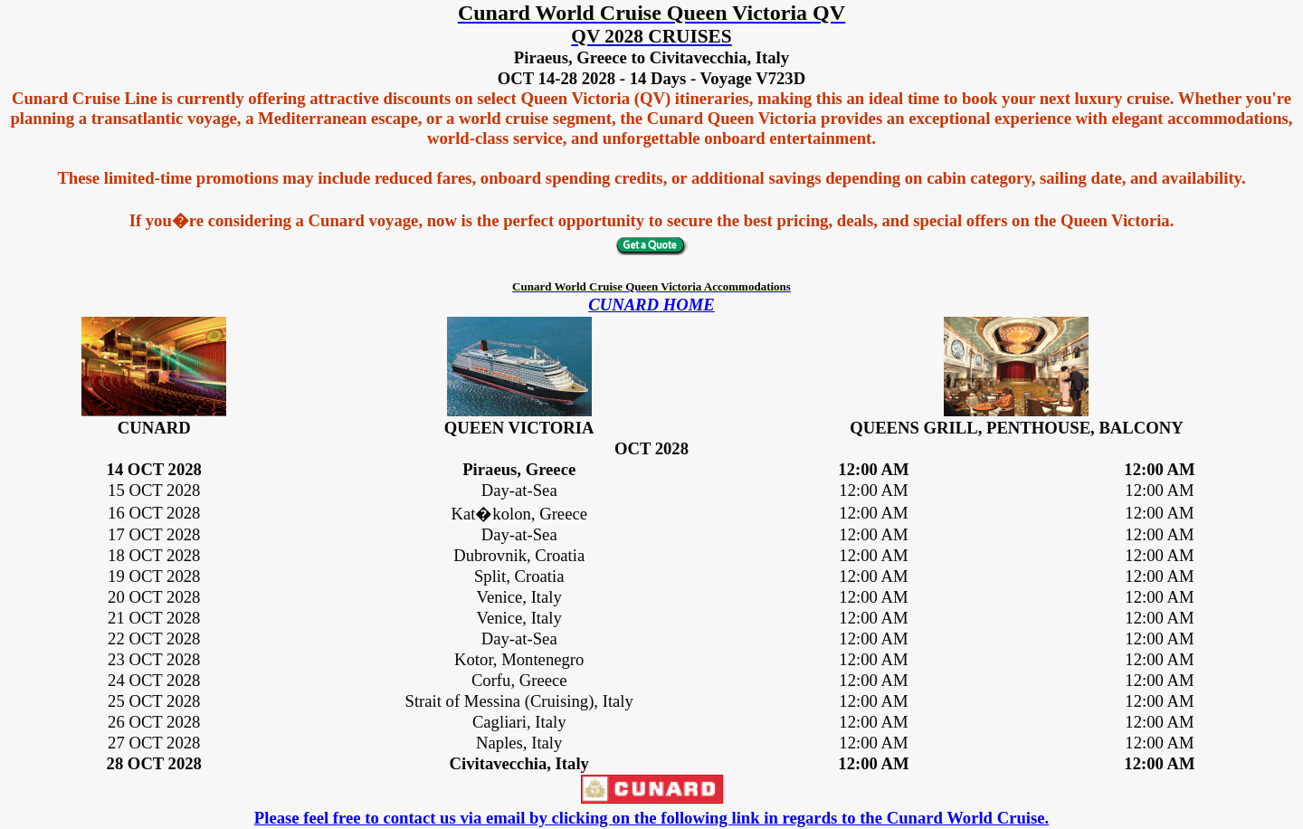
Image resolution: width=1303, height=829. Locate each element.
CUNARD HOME (651, 304)
